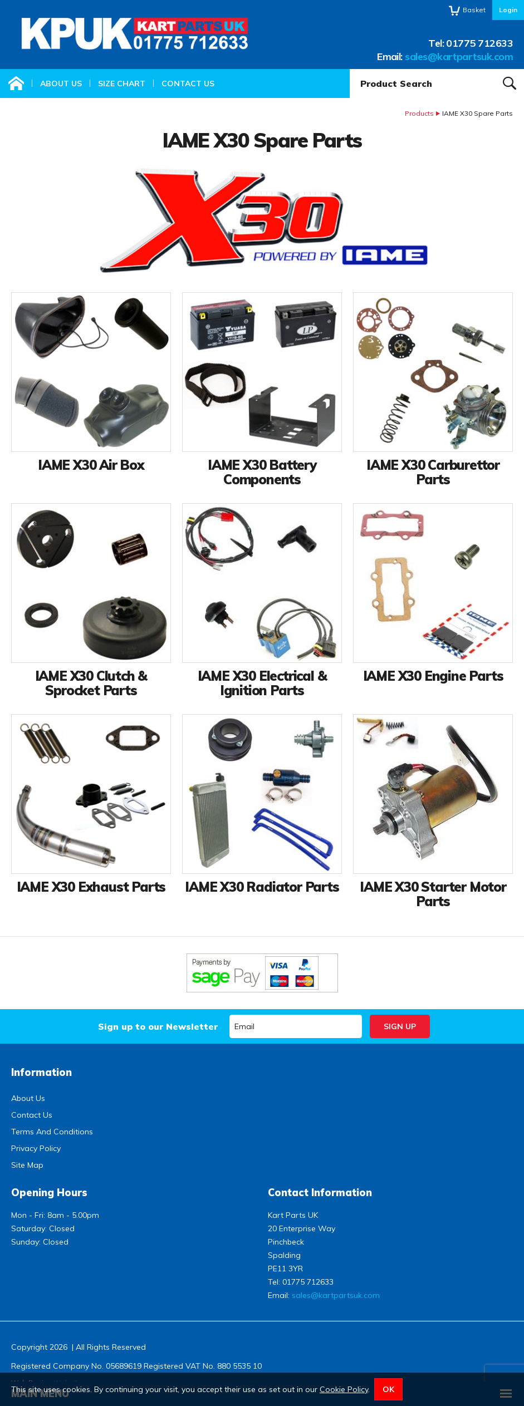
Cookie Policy (344, 1389)
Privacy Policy (36, 1148)
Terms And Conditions (52, 1132)
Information (41, 1072)
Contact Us (187, 83)
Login (508, 10)
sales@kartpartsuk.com (459, 56)
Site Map (27, 1165)
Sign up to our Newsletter (158, 1026)
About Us (61, 83)
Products (419, 113)
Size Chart (121, 83)
